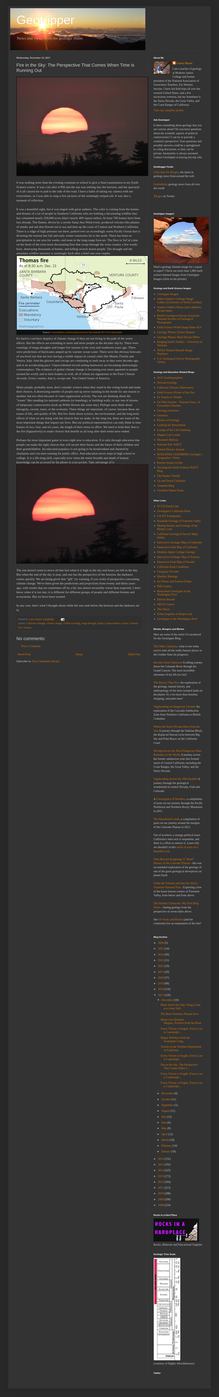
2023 (161, 960)
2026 (161, 942)
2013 (161, 1176)
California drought (35, 623)
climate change (54, 623)
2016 (161, 1158)
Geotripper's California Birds (174, 511)
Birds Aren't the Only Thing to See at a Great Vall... (180, 1006)
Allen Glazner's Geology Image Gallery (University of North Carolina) (179, 300)
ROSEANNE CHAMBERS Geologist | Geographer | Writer (179, 456)
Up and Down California (171, 480)
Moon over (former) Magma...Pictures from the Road (181, 1021)
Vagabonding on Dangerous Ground (174, 706)
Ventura (27, 627)
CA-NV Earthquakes (169, 516)
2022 (161, 966)
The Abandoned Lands (166, 819)
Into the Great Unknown (167, 662)
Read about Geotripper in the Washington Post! (174, 593)
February (166, 1145)
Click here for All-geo (166, 172)
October (166, 1099)
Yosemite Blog (165, 485)
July (164, 1116)
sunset (125, 623)
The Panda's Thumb (168, 475)
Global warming (71, 623)
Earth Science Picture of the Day (176, 392)
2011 (161, 1187)
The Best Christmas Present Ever (180, 1013)
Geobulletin (160, 184)
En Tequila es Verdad (169, 397)
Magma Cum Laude (168, 434)
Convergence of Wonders (170, 799)
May (164, 1128)
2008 (161, 1205)
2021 (161, 971)
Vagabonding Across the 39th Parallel (175, 778)
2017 (161, 995)
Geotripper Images (168, 294)
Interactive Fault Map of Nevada (176, 561)
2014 (161, 1170)
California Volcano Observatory (175, 387)
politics (101, 623)
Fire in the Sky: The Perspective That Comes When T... (179, 1066)
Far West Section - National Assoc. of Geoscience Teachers (178, 404)
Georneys (162, 415)
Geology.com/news (168, 410)
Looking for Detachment (171, 425)
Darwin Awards (166, 599)
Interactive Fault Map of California (177, 547)
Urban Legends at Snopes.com (174, 614)
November (167, 1093)
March (165, 1139)
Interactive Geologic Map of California (179, 542)
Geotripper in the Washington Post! (177, 618)
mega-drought (89, 623)
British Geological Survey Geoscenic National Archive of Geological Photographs (178, 319)
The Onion (163, 609)
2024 (161, 954)
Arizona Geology (167, 382)
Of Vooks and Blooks (170, 919)
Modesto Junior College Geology (176, 552)
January (166, 1151)
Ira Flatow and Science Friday (174, 581)
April (164, 1134)
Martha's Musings (167, 576)
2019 (161, 983)
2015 (161, 1164)
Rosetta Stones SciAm (170, 462)
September (167, 1105)
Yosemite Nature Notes (170, 490)
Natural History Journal (170, 449)
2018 (161, 989)
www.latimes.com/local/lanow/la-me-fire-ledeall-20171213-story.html (86, 332)
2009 (161, 1199)
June (164, 1122)
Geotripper (45, 20)
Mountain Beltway (168, 439)
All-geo (158, 196)
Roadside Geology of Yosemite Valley (179, 520)
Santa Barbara (113, 623)
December (167, 1000)
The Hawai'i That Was (166, 682)
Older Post (134, 654)
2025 (161, 948)
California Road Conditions (173, 566)
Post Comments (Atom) (45, 661)
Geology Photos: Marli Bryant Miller (178, 337)
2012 (161, 1181)
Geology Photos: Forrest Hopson (176, 332)
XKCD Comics (166, 604)
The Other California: (166, 646)
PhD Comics (164, 586)
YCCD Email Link (168, 506)
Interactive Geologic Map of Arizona (178, 557)
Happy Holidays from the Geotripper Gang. (175, 1039)
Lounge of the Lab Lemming (173, 430)
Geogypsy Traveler (168, 571)
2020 (161, 977)
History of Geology (168, 420)
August (165, 1110)
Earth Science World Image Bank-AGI (179, 327)
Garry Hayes (184, 63)
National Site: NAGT (169, 444)
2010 (161, 1193)
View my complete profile (169, 110)
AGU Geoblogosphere (170, 377)
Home (79, 654)
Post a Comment (31, 646)
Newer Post (24, 654)
